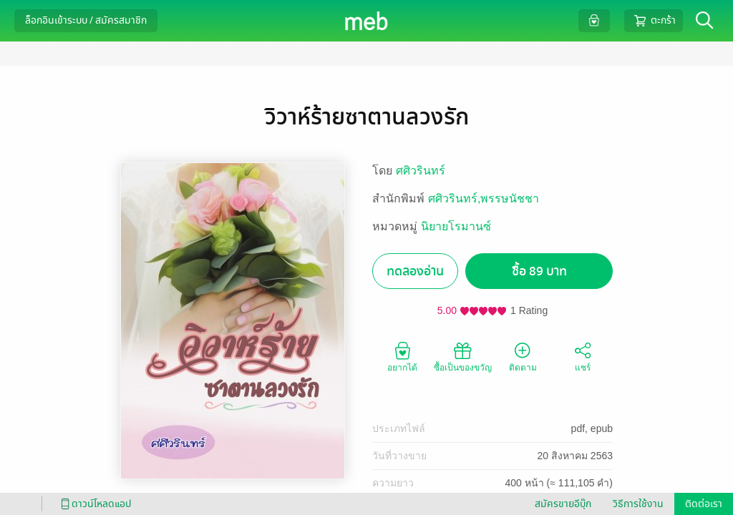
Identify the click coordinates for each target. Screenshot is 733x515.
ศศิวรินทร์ (420, 171)
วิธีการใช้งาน (638, 503)
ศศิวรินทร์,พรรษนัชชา (483, 198)
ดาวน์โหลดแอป (94, 503)
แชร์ (582, 356)
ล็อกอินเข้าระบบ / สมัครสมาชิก (86, 20)
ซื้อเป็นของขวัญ (463, 356)
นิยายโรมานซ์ (456, 226)
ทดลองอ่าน (415, 271)
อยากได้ (402, 356)
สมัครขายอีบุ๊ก (563, 503)
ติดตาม (523, 356)
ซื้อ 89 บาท (539, 271)
